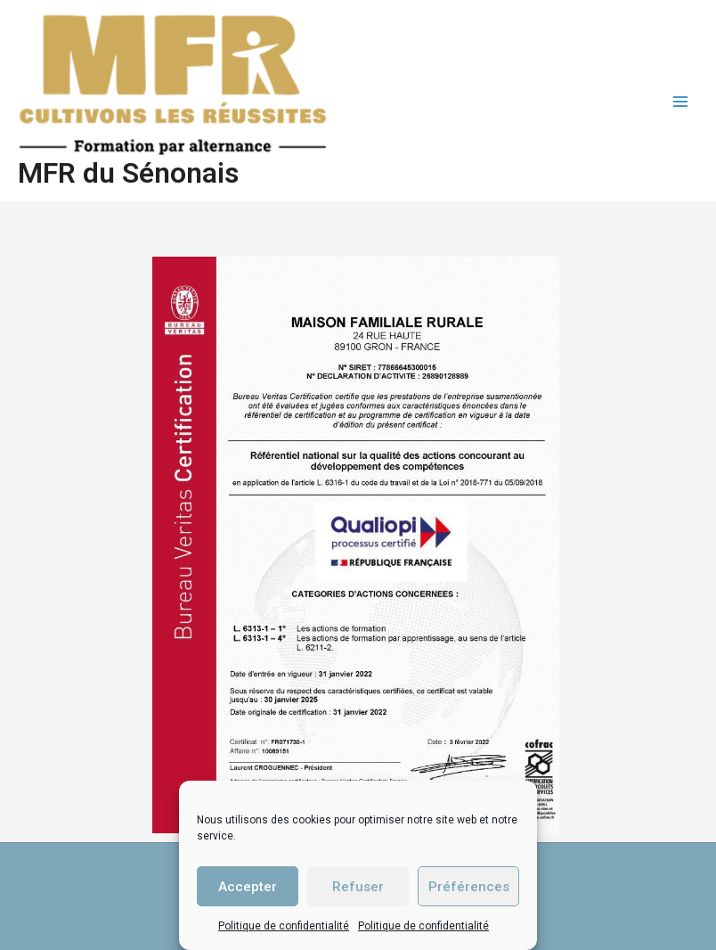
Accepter (247, 887)
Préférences (468, 887)
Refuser (358, 887)
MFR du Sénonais (128, 173)
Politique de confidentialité (283, 926)
